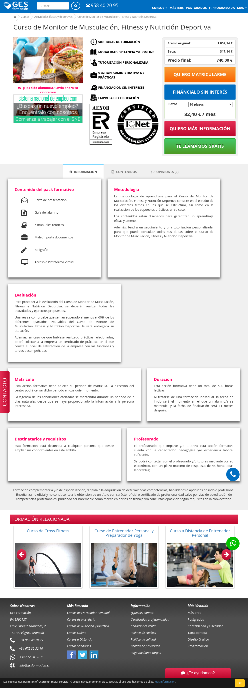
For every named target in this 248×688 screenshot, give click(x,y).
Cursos (159, 8)
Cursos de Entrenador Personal (88, 613)
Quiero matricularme (200, 74)
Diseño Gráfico (198, 639)
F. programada (222, 8)
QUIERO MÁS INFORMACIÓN (200, 129)
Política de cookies (143, 633)
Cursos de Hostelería (81, 619)
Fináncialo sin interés (200, 92)
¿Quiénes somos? (142, 613)
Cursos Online (76, 633)
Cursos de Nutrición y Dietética (88, 626)
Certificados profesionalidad (150, 619)
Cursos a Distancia (79, 639)
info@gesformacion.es (34, 665)
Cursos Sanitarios (79, 646)
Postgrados (196, 619)
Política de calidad (143, 639)
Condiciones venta (143, 626)
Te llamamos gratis (200, 146)
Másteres (194, 613)
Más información (165, 681)
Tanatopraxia (197, 633)
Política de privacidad (145, 646)
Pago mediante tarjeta (146, 653)
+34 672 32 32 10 (31, 648)
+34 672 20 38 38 (31, 657)
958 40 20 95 (102, 5)
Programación (198, 646)
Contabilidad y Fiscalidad (206, 626)
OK (240, 683)
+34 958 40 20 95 (31, 640)
